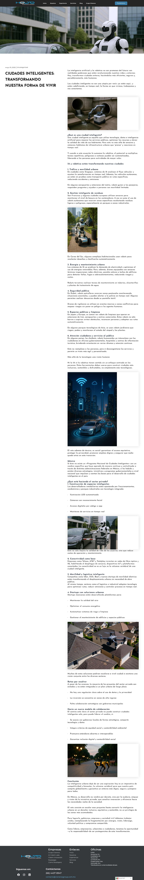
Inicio (44, 3)
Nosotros (53, 3)
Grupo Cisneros (91, 3)
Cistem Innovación (55, 857)
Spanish (120, 878)
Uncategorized (22, 67)
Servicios (73, 3)
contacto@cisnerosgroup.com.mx (61, 877)
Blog (81, 3)
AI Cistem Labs (54, 855)
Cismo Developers (55, 862)
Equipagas (52, 860)
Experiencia (63, 3)
